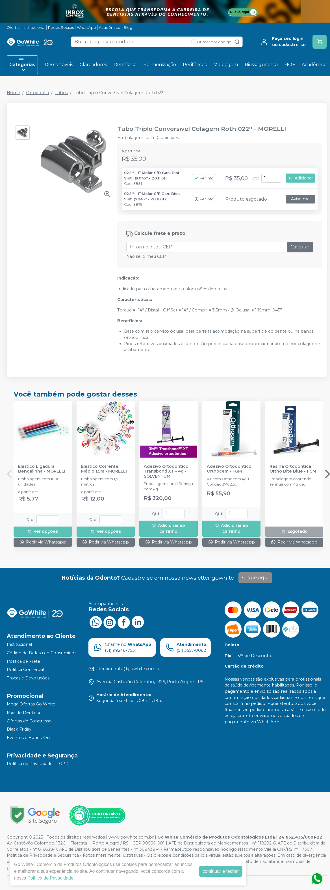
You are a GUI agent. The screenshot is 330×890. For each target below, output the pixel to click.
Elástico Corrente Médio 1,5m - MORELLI (104, 469)
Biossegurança (261, 64)
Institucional (34, 27)
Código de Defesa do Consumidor (41, 652)
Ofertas (13, 27)
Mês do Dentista (23, 712)
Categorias (22, 65)
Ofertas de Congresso (29, 721)
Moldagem (225, 64)
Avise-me (300, 199)
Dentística (125, 64)
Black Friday (19, 729)
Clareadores (93, 64)
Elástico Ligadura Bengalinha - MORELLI (41, 469)
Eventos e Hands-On (28, 737)
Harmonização (159, 64)
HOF (290, 64)
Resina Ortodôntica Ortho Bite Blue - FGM (293, 469)
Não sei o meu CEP (146, 256)
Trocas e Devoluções (28, 678)
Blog (127, 27)
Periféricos (195, 64)
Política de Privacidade (50, 878)
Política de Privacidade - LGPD (38, 763)
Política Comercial (25, 669)
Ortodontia (37, 92)
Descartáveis (59, 64)
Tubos (61, 92)
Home (13, 92)
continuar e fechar (221, 871)
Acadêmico (109, 27)
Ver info (204, 178)
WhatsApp (86, 27)
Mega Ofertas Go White (31, 704)
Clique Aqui (255, 577)
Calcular (299, 247)
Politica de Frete (23, 661)
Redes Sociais (61, 27)
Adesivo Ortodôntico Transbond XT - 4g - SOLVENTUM (166, 471)
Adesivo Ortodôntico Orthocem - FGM (229, 469)
